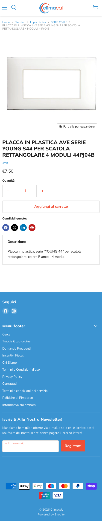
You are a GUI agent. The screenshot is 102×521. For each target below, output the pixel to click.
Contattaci (9, 383)
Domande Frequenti (16, 348)
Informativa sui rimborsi (19, 405)
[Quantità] (25, 191)
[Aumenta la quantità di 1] (42, 191)
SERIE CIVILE (59, 22)
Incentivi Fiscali (13, 355)
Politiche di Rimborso (17, 398)
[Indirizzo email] (30, 446)
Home (6, 22)
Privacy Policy (12, 377)
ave (5, 162)
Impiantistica (38, 22)
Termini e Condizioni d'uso (21, 369)
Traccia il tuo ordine (16, 341)
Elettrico (20, 22)
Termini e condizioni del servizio (25, 391)
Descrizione (17, 241)
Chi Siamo (9, 362)
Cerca (6, 334)
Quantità (8, 181)
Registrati (73, 445)
